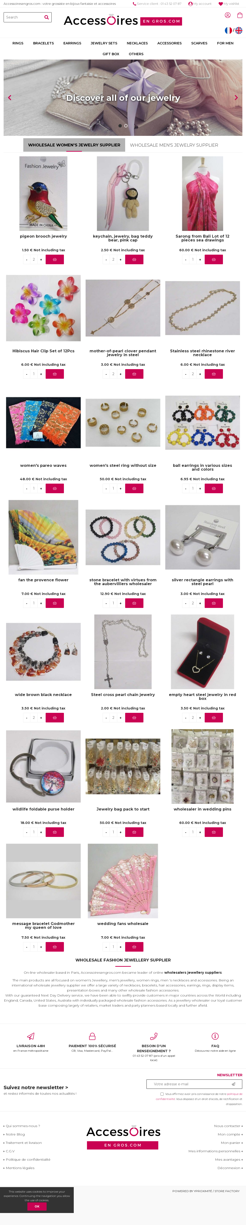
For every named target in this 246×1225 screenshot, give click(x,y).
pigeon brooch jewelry (43, 265)
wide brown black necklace (43, 723)
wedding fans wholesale (122, 953)
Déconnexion (228, 1197)
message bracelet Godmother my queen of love (43, 954)
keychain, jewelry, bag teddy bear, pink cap (123, 267)
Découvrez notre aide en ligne (215, 1071)
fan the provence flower (43, 609)
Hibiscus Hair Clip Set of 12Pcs (43, 380)
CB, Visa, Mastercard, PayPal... (92, 1071)
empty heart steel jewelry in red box (202, 725)
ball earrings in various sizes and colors (202, 496)
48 (43, 508)
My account (200, 4)
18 (43, 851)
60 (202, 278)
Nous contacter (227, 1155)
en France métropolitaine (30, 1071)
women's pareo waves (43, 494)
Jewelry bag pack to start (123, 838)
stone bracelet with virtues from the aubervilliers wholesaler (123, 611)
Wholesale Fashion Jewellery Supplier (123, 988)
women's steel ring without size (123, 494)
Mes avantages (227, 1188)
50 (123, 508)
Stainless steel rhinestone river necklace (202, 381)
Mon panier (230, 1171)
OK (37, 1206)
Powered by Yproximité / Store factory (206, 1220)
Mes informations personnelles (214, 1180)
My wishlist (229, 4)
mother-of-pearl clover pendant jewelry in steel (123, 381)
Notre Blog (15, 1163)
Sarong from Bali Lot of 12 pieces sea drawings (202, 267)
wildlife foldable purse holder (43, 838)
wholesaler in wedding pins (202, 838)
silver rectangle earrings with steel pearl (202, 611)
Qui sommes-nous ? (23, 1155)
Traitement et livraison (24, 1171)
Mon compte (229, 1163)
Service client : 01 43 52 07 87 (157, 4)
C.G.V (10, 1180)
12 (123, 622)
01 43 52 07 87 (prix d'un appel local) (153, 1076)
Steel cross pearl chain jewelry (123, 723)
